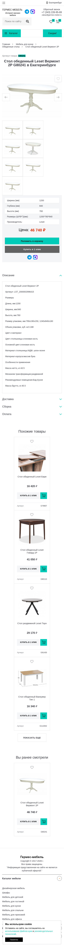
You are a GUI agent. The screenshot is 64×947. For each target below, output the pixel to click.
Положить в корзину (32, 241)
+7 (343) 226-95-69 (52, 12)
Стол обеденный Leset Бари (32, 476)
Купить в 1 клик (32, 249)
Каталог (13, 33)
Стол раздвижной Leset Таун (32, 623)
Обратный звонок (51, 9)
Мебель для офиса (12, 919)
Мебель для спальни (13, 910)
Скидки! (52, 33)
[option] (32, 95)
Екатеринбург (55, 2)
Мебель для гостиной (13, 901)
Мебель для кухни (11, 906)
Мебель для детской (12, 897)
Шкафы (6, 892)
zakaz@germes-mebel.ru (51, 15)
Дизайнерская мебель (13, 888)
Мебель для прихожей (13, 914)
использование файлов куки (18, 931)
